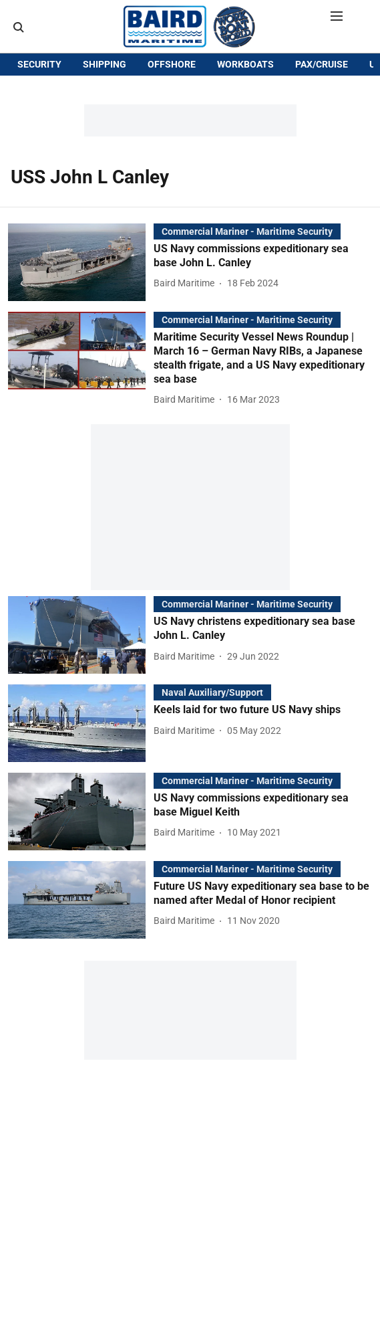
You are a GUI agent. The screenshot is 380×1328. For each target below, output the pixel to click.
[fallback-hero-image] (81, 283)
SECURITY (39, 108)
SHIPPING (104, 108)
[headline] (263, 278)
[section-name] (247, 252)
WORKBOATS (245, 108)
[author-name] (187, 305)
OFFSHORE (172, 108)
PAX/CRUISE (321, 108)
